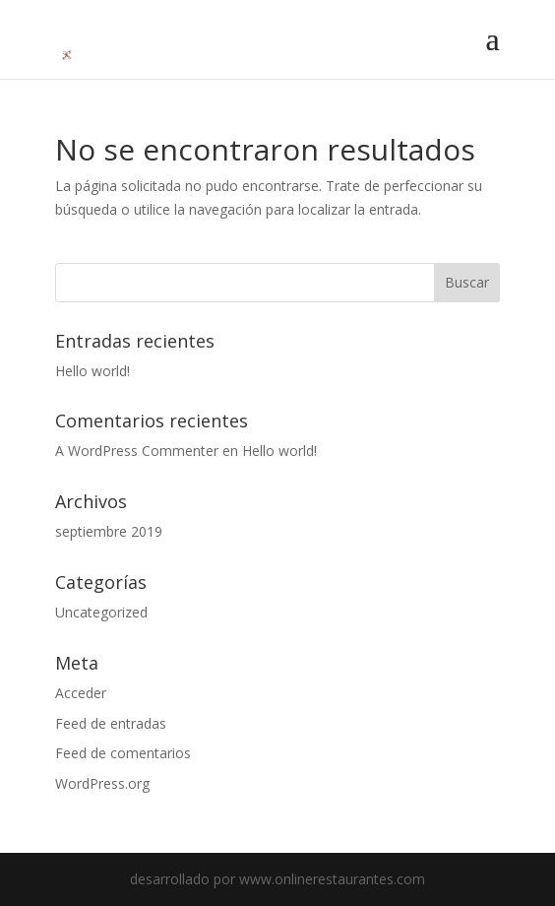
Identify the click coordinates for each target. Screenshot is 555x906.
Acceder (80, 692)
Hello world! (92, 370)
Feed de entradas (110, 723)
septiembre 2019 (108, 531)
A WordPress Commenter (136, 450)
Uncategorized (101, 612)
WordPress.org (102, 783)
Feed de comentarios (123, 753)
